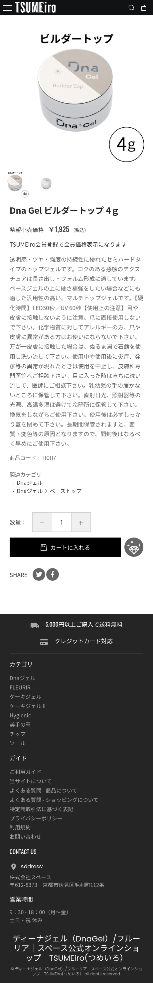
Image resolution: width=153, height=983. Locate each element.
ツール (18, 743)
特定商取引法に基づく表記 (41, 809)
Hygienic (20, 715)
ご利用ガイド (26, 772)
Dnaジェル (30, 482)
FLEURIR (20, 687)
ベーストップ (65, 491)
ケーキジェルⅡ (28, 706)
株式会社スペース (31, 877)
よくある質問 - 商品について (43, 790)
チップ (18, 734)
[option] (76, 91)
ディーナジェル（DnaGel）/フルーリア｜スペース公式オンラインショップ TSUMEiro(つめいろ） (76, 948)
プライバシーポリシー (36, 818)
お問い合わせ (26, 836)
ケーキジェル (26, 696)
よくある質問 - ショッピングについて (54, 799)
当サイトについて (31, 781)
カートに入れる (69, 547)
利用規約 (20, 827)
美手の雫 (20, 724)
